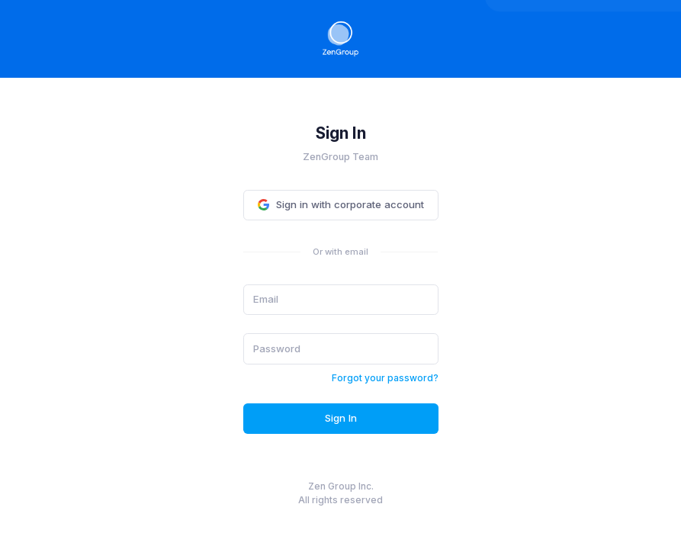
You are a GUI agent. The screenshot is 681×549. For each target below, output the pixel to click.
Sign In (341, 418)
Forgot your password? (385, 378)
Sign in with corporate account (341, 204)
